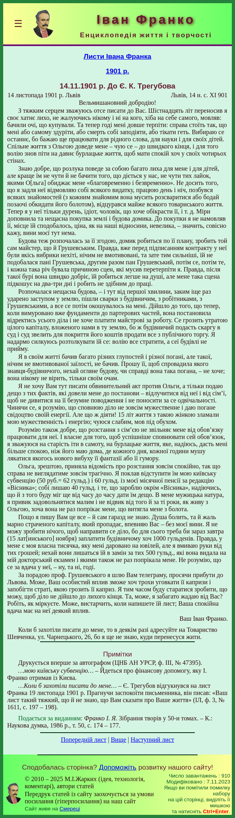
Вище (118, 739)
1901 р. (117, 71)
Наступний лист (152, 739)
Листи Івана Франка (117, 56)
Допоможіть (117, 767)
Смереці (70, 809)
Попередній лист (83, 739)
